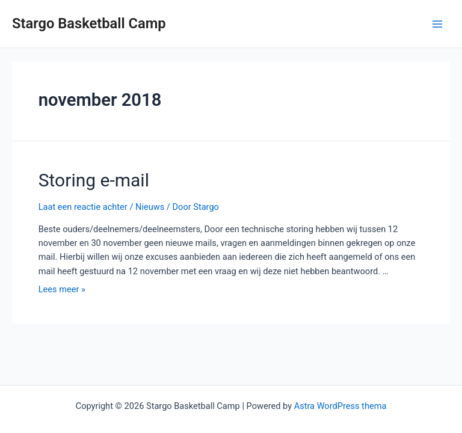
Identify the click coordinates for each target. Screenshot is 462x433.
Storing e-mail (93, 180)
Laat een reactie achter (83, 206)
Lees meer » (61, 289)
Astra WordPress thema (340, 406)
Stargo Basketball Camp (89, 23)
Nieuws (149, 206)
